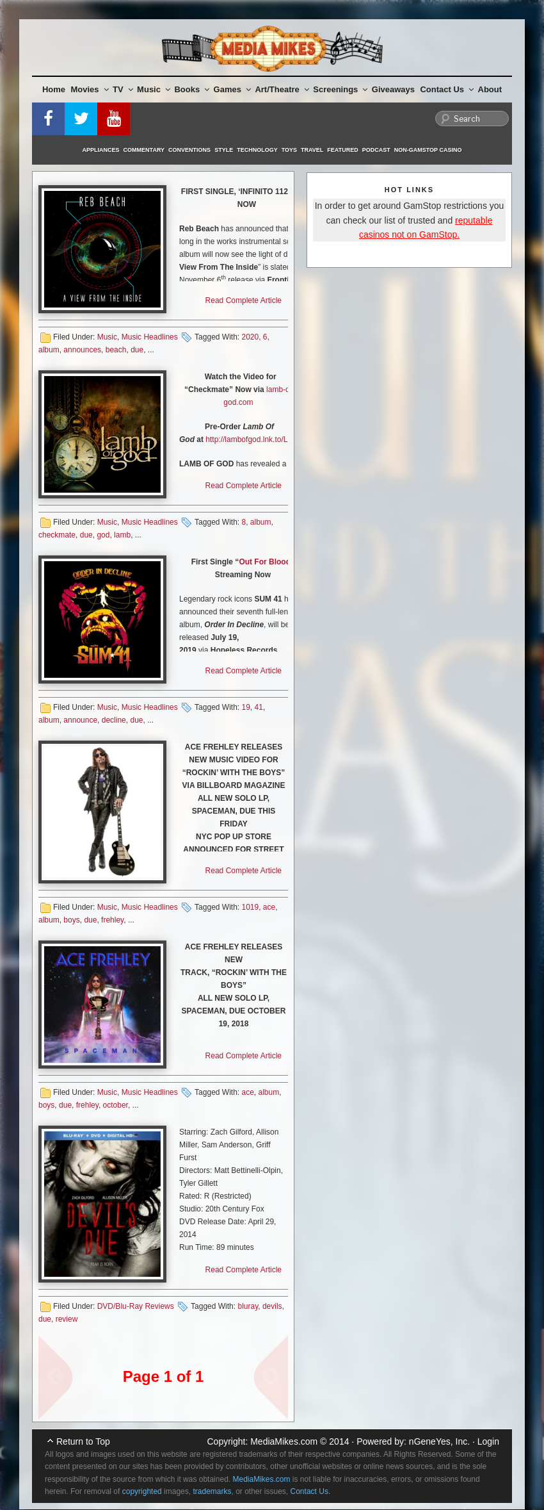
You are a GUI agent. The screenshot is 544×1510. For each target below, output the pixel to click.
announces (82, 349)
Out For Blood (265, 561)
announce (80, 720)
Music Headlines (150, 336)
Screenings (340, 89)
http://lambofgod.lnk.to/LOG (252, 439)
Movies (90, 89)
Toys (289, 150)
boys (71, 919)
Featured (342, 150)
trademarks (212, 1491)
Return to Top (83, 1441)
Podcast (376, 150)
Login (488, 1441)
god (103, 534)
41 (259, 707)
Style (223, 150)
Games (232, 89)
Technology (257, 150)
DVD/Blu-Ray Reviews (135, 1306)
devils (272, 1306)
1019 (250, 907)
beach (116, 349)
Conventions (189, 150)
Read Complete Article (243, 300)
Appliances (101, 150)
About (490, 89)
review (67, 1319)
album (49, 349)
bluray (247, 1306)
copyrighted (142, 1491)
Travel (312, 150)
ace (269, 907)
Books (191, 89)
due (137, 349)
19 (245, 707)
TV (123, 89)
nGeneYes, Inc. (439, 1441)
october (115, 1105)
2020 (250, 336)
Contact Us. (311, 1491)
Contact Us (447, 89)
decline (114, 720)
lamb (122, 534)
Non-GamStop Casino (428, 150)
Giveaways (393, 89)
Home (53, 89)
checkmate (57, 534)
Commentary (144, 150)
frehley (112, 919)
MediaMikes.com (283, 1441)
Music (153, 89)
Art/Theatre (281, 89)
